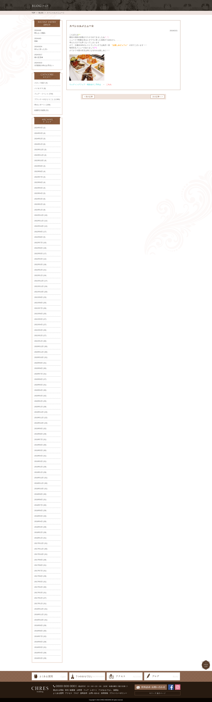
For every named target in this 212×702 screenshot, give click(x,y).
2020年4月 (38, 390)
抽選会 (116, 690)
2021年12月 (39, 281)
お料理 (79, 690)
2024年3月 (38, 133)
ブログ (76, 693)
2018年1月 (38, 538)
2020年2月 (38, 401)
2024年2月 (38, 139)
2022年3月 (38, 264)
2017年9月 (38, 560)
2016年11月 (39, 614)
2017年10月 (39, 554)
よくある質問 (58, 693)
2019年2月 (38, 467)
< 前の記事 (88, 97)
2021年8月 (38, 303)
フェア (86, 690)
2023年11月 (39, 155)
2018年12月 (39, 478)
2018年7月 (38, 505)
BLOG (41, 13)
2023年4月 (38, 193)
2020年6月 (38, 379)
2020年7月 (38, 374)
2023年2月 (38, 204)
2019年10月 (39, 423)
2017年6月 (38, 576)
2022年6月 (38, 248)
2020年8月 (38, 368)
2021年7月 (38, 308)
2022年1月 (38, 275)
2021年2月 (38, 335)
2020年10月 (39, 357)
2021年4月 (38, 325)
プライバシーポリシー (118, 693)
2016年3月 (38, 658)
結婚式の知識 (39, 110)
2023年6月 (38, 182)
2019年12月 (39, 412)
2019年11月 (39, 418)
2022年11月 (39, 221)
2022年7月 (38, 243)
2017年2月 (38, 598)
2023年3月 (38, 199)
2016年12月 (39, 609)
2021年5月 (38, 319)
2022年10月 (39, 226)
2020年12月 (39, 346)
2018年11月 (39, 483)
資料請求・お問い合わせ (90, 693)
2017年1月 (38, 603)
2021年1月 (38, 341)
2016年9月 (38, 625)
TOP (33, 13)
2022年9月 (38, 232)
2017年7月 (38, 571)
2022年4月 (38, 259)
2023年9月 (38, 166)
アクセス (68, 693)
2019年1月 (38, 472)
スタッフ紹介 (39, 83)
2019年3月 (38, 461)
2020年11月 (39, 352)
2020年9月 (38, 363)
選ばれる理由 (58, 690)
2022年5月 (38, 253)
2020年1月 (38, 407)
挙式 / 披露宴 (70, 690)
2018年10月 (39, 489)
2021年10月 (39, 292)
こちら (109, 84)
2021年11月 (39, 286)
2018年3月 (38, 527)
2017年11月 (39, 549)
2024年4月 (38, 128)
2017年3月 (38, 593)
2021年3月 (38, 330)
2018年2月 (38, 532)
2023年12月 (39, 150)
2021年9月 (38, 297)
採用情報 (104, 693)
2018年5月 (38, 516)
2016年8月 (38, 631)
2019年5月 (38, 450)
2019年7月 (38, 439)
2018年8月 (38, 500)
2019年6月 (38, 445)
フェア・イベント (41, 94)
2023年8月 (38, 171)
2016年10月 (39, 620)
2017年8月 (38, 565)
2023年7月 (38, 177)
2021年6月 (38, 314)
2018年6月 (38, 510)
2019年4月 (38, 456)
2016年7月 (38, 636)
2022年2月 (38, 270)
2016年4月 (38, 653)
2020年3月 (38, 396)
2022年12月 (39, 215)
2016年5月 (38, 647)
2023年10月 (39, 160)
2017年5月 (38, 582)
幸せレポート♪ (40, 105)
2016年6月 (38, 642)
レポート (93, 690)
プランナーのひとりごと (44, 99)
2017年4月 (38, 587)
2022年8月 (38, 237)
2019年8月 (38, 434)
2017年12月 (39, 543)
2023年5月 (38, 188)
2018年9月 (38, 494)
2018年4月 (38, 521)
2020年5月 (38, 385)
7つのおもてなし (105, 690)
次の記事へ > (157, 97)
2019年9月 (38, 428)
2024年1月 (38, 144)
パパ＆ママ (38, 88)
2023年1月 (38, 210)
